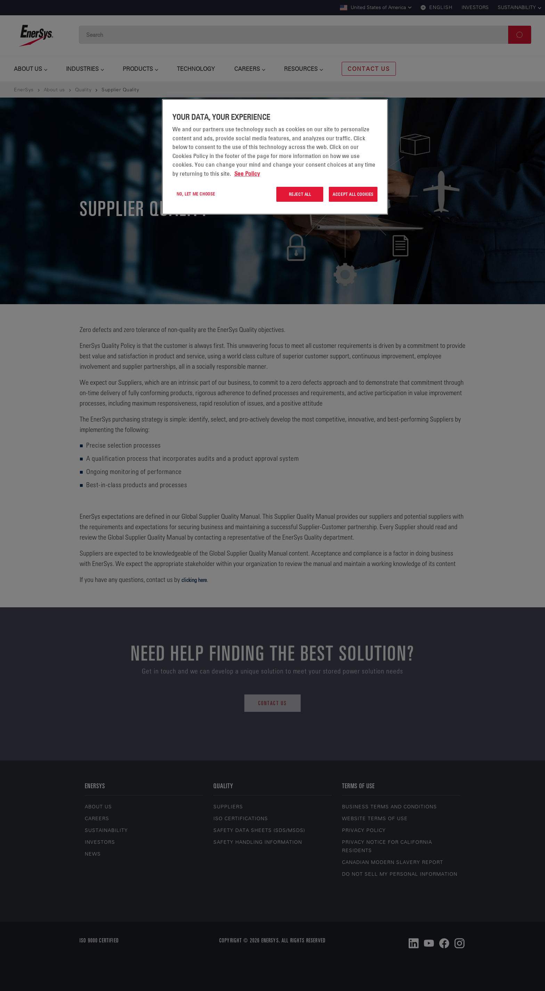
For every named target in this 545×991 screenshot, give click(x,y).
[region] (275, 157)
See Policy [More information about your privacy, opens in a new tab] (247, 173)
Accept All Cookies (353, 194)
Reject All (300, 194)
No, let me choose (196, 194)
